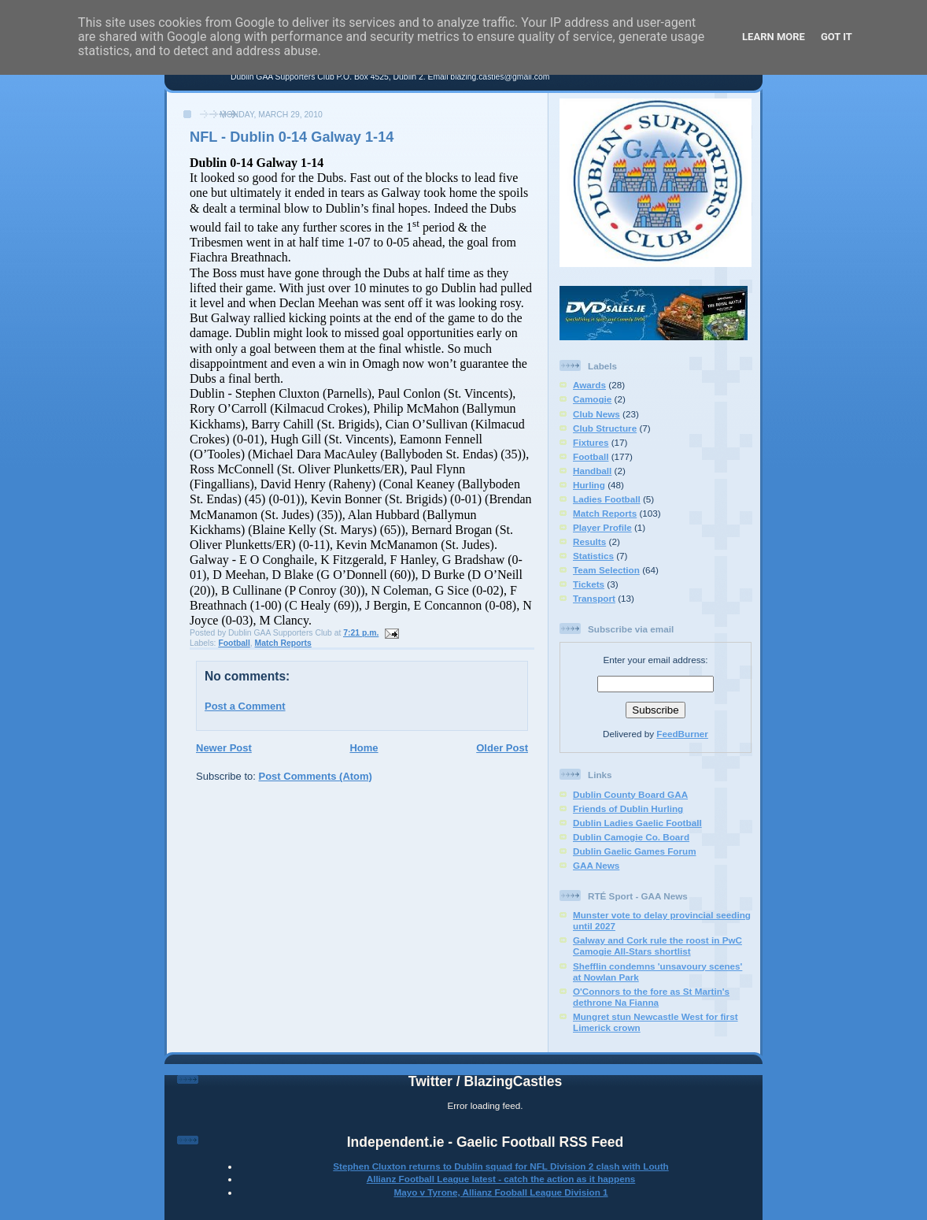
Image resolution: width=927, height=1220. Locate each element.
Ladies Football (607, 499)
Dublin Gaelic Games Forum (634, 851)
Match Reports (283, 643)
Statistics (593, 556)
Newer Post (224, 748)
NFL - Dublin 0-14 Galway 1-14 (291, 137)
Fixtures (590, 442)
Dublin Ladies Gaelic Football (637, 823)
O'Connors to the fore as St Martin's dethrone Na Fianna (651, 996)
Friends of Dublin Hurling (628, 808)
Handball (592, 470)
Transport (594, 598)
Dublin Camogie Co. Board (631, 837)
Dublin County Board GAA (630, 794)
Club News (596, 414)
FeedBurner (682, 734)
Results (589, 541)
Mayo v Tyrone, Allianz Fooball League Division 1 (500, 1192)
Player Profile (602, 527)
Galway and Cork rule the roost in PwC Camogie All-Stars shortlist (657, 945)
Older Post (502, 748)
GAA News (596, 865)
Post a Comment (245, 706)
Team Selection (606, 570)
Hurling (589, 485)
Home (363, 748)
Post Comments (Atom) (315, 776)
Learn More (773, 37)
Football (233, 643)
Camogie (592, 399)
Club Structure (605, 428)
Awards (589, 385)
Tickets (588, 584)
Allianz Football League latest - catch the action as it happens (501, 1179)
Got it (836, 37)
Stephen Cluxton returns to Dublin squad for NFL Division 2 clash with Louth (500, 1166)
